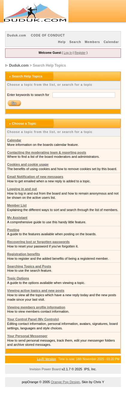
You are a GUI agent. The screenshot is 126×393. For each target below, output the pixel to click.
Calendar (111, 42)
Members (92, 42)
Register (80, 52)
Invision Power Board (45, 369)
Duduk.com (16, 35)
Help (62, 42)
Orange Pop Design (65, 382)
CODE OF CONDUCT (48, 35)
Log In (68, 52)
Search (75, 42)
